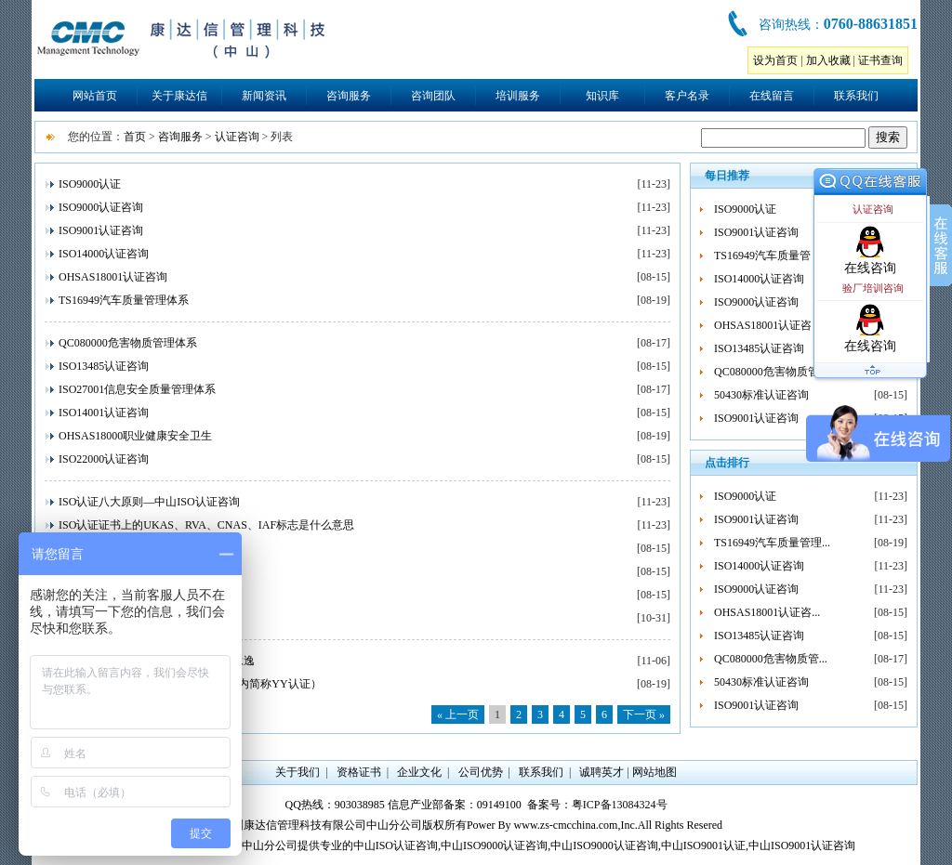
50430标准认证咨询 (761, 394)
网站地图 (654, 772)
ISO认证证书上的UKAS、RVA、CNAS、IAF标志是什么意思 (206, 524)
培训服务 (518, 95)
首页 (135, 136)
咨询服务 (348, 95)
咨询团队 (433, 95)
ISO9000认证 (90, 183)
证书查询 (880, 60)
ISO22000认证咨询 (104, 458)
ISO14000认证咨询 (104, 253)
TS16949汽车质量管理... (772, 255)
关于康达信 (179, 95)
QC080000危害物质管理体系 (128, 342)
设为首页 (775, 60)
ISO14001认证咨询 (104, 412)
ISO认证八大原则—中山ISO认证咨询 (149, 501)
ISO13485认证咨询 (104, 366)
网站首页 (95, 95)
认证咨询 (237, 136)
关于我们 (297, 772)
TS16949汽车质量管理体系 (124, 300)
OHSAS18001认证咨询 (113, 276)
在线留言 (771, 95)
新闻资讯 (264, 95)
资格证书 (359, 772)
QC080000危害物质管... (770, 371)
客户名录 (687, 95)
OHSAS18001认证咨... (767, 325)
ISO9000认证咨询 (101, 207)
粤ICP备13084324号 (620, 804)
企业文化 (419, 772)
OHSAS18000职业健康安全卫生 (135, 435)
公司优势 (480, 772)
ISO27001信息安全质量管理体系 (137, 389)
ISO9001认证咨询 (101, 230)
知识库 (602, 95)
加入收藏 (828, 60)
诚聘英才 (601, 772)
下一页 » (644, 714)
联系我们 (856, 95)
